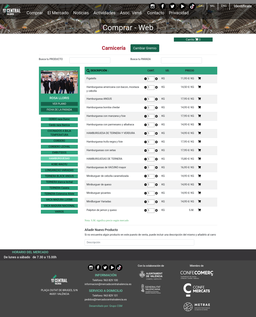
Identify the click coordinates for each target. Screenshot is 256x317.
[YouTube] (182, 6)
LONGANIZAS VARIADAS (59, 170)
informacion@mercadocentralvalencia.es (108, 284)
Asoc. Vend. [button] (131, 12)
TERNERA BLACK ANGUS (59, 176)
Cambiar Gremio (144, 48)
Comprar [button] (34, 12)
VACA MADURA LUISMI (59, 199)
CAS (201, 6)
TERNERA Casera (59, 187)
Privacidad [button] (179, 12)
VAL (212, 6)
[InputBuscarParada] (181, 60)
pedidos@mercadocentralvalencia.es (106, 299)
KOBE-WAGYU (59, 164)
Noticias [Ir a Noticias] (81, 12)
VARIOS (59, 211)
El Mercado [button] (58, 12)
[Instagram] (152, 6)
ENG (224, 6)
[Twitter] (172, 6)
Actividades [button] (104, 12)
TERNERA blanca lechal (59, 182)
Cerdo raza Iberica (59, 125)
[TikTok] (192, 6)
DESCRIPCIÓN (99, 70)
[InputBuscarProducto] (90, 60)
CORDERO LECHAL (59, 146)
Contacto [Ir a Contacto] (155, 12)
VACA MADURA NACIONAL (59, 205)
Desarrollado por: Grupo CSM (105, 306)
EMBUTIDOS (59, 152)
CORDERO (59, 140)
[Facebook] (162, 6)
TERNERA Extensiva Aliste (59, 193)
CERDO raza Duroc (59, 119)
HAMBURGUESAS (59, 158)
